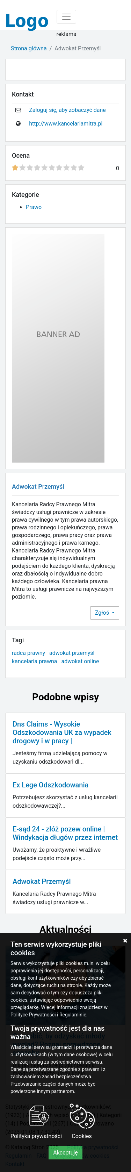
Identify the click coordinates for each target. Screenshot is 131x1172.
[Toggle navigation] (66, 17)
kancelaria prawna (34, 661)
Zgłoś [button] (102, 612)
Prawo (34, 207)
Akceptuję (65, 1152)
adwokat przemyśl (71, 653)
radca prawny (28, 653)
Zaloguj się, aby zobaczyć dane (67, 110)
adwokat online (80, 661)
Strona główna (29, 48)
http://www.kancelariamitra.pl (65, 123)
